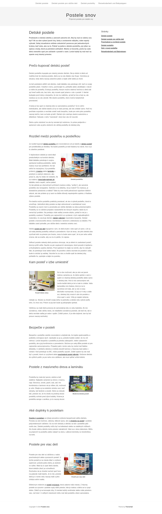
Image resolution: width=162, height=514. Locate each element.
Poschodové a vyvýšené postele (113, 44)
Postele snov (81, 17)
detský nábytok (59, 220)
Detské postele (39, 4)
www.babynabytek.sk (46, 181)
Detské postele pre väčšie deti (64, 4)
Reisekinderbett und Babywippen (115, 4)
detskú (83, 146)
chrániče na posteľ (77, 422)
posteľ (49, 486)
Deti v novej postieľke (109, 50)
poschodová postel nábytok (68, 356)
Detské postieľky (89, 4)
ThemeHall (129, 508)
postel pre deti (40, 230)
